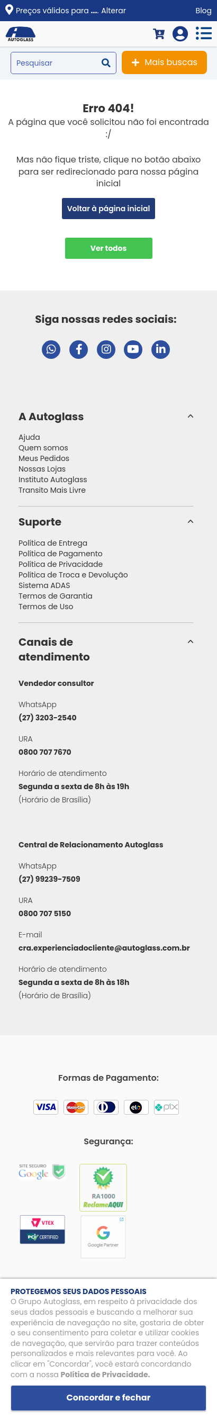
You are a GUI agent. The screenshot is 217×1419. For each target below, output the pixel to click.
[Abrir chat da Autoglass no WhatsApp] (51, 349)
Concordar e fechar (109, 1397)
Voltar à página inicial (108, 208)
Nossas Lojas (42, 469)
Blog (204, 10)
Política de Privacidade (61, 564)
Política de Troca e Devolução (73, 575)
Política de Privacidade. (105, 1374)
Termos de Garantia (56, 596)
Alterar (113, 10)
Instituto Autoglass (53, 479)
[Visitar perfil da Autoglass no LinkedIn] (160, 349)
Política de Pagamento (61, 553)
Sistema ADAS (44, 585)
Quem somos (43, 447)
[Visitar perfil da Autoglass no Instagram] (106, 349)
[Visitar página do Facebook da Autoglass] (78, 349)
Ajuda (29, 437)
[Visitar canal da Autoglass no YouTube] (133, 349)
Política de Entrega (53, 543)
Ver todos (109, 248)
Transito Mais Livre (52, 490)
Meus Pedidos (44, 458)
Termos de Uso (46, 606)
